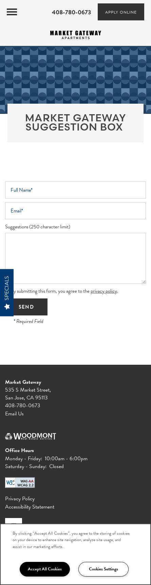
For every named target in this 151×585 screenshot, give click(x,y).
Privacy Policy (20, 499)
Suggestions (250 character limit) (37, 226)
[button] (121, 11)
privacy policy (104, 291)
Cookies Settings (103, 569)
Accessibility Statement (29, 507)
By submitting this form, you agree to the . (64, 291)
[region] (75, 554)
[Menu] (12, 12)
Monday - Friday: (23, 458)
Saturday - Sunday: (25, 466)
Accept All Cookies (45, 569)
